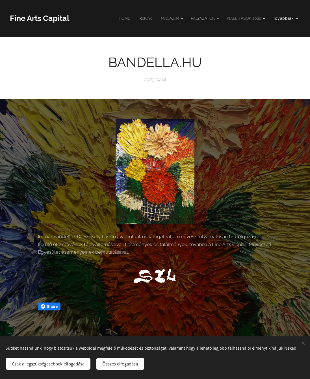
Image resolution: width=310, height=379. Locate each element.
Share (49, 306)
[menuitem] (118, 18)
